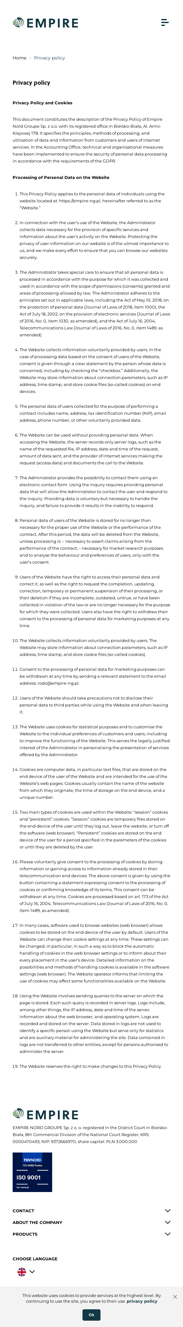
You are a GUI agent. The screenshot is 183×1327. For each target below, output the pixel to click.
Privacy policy (49, 58)
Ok (92, 1314)
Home (19, 58)
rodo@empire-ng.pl (58, 683)
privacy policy (142, 1301)
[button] (92, 1210)
